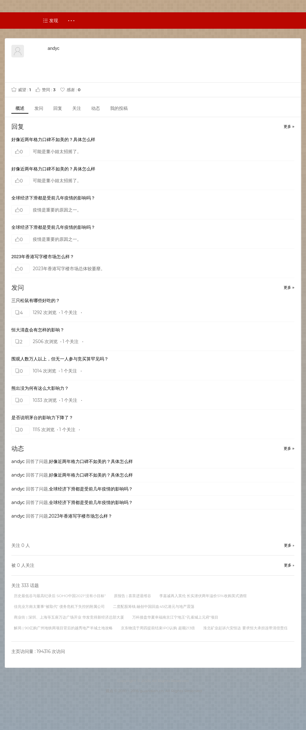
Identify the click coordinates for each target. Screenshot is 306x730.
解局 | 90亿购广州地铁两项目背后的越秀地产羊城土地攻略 (63, 628)
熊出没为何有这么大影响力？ (40, 388)
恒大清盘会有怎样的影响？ (37, 329)
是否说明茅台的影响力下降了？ (42, 417)
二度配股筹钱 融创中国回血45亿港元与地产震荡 (153, 606)
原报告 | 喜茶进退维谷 (132, 595)
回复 (57, 108)
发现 (50, 20)
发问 (38, 108)
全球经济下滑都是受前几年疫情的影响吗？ (53, 197)
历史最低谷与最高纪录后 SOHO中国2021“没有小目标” (60, 595)
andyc (18, 461)
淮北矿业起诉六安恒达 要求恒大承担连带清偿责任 (245, 628)
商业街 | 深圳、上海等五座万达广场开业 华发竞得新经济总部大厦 (69, 617)
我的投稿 (119, 108)
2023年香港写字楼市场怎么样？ (42, 256)
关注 (76, 108)
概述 (19, 108)
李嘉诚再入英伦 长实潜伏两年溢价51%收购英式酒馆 (202, 595)
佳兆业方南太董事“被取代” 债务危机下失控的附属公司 (59, 606)
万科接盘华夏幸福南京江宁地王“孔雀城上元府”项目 (175, 617)
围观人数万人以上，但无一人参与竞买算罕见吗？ (60, 358)
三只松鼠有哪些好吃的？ (35, 300)
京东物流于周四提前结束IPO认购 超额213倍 (158, 628)
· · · (71, 20)
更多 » (289, 126)
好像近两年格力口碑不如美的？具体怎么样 (53, 139)
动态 (95, 108)
